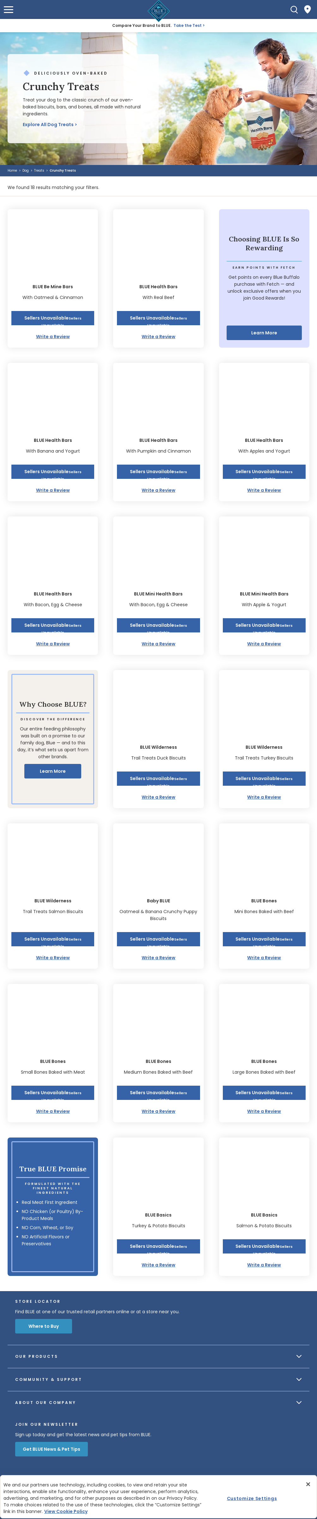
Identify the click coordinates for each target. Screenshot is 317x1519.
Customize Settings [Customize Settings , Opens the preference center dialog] (252, 1498)
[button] (8, 9)
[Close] (308, 1484)
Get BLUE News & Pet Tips (51, 1449)
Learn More (264, 333)
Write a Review (53, 336)
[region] (158, 1496)
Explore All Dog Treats (48, 124)
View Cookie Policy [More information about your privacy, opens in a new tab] (66, 1511)
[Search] (294, 9)
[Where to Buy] (307, 9)
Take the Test (188, 25)
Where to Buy (43, 1326)
